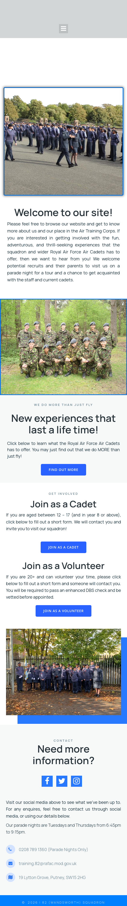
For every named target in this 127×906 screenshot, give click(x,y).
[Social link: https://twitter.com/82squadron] (63, 781)
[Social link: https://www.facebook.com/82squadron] (49, 781)
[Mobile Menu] (63, 28)
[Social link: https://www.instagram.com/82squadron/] (78, 781)
